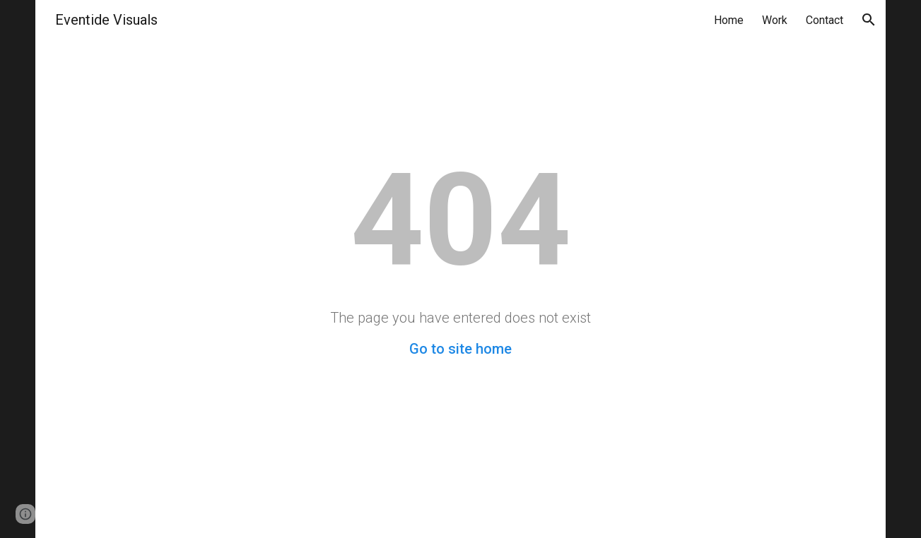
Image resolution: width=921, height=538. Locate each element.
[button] (869, 20)
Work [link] (774, 20)
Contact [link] (824, 20)
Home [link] (729, 20)
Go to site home (460, 348)
